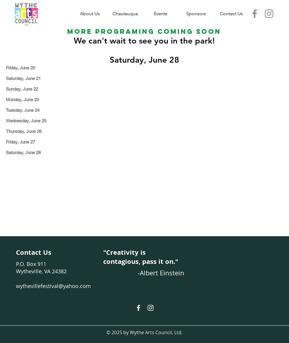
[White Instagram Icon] (151, 308)
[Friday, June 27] (30, 142)
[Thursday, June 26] (30, 131)
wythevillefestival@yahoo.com (53, 285)
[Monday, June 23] (30, 99)
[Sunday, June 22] (30, 89)
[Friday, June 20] (30, 68)
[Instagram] (269, 13)
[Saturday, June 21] (30, 78)
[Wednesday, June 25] (30, 121)
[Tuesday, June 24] (30, 110)
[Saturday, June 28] (30, 152)
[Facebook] (254, 13)
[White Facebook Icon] (138, 308)
